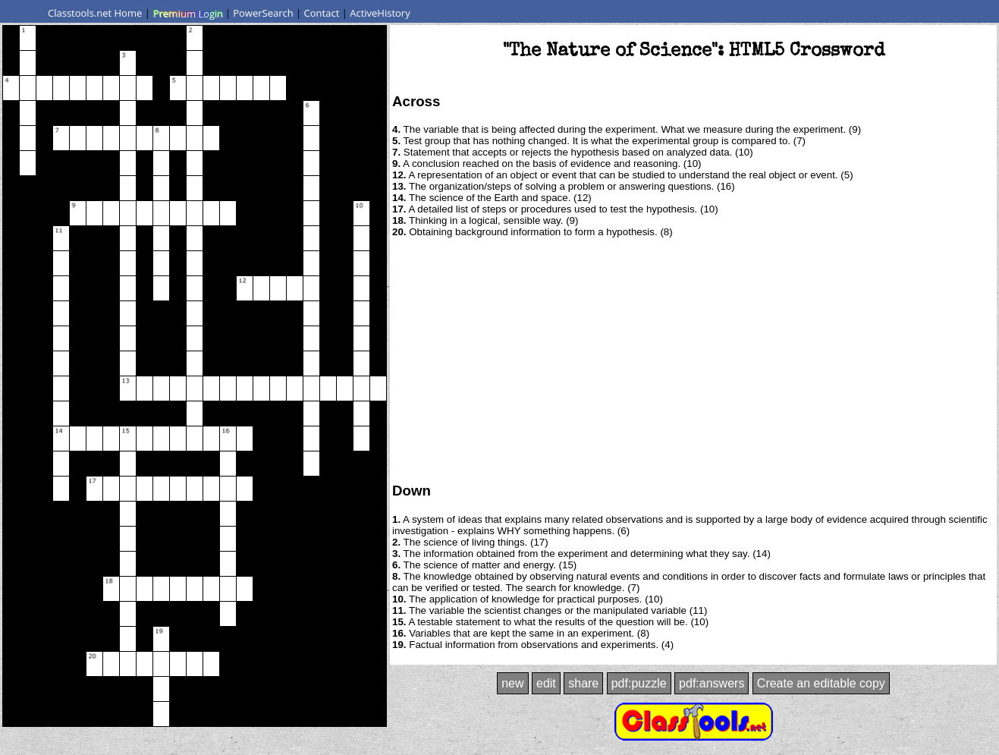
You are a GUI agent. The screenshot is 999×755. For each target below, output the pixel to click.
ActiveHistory (380, 13)
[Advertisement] (693, 359)
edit (546, 683)
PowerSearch (263, 13)
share (583, 683)
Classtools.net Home (95, 13)
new (512, 683)
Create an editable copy (821, 683)
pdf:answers (711, 683)
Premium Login (187, 13)
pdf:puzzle (639, 683)
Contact (322, 13)
